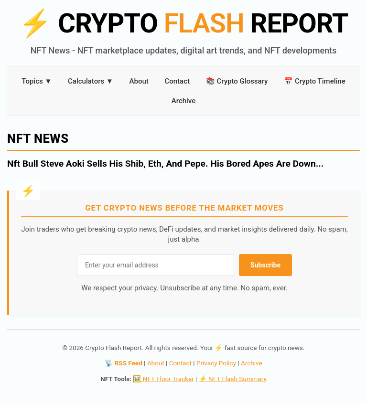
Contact (177, 81)
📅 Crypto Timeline (314, 81)
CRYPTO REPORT (183, 23)
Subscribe (265, 265)
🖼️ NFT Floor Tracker (163, 379)
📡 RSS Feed (123, 363)
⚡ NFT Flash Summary (233, 379)
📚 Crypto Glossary (237, 81)
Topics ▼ (37, 81)
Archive (183, 100)
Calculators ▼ (90, 81)
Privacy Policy (216, 363)
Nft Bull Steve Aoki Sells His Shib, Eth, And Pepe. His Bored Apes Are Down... (165, 163)
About (139, 81)
